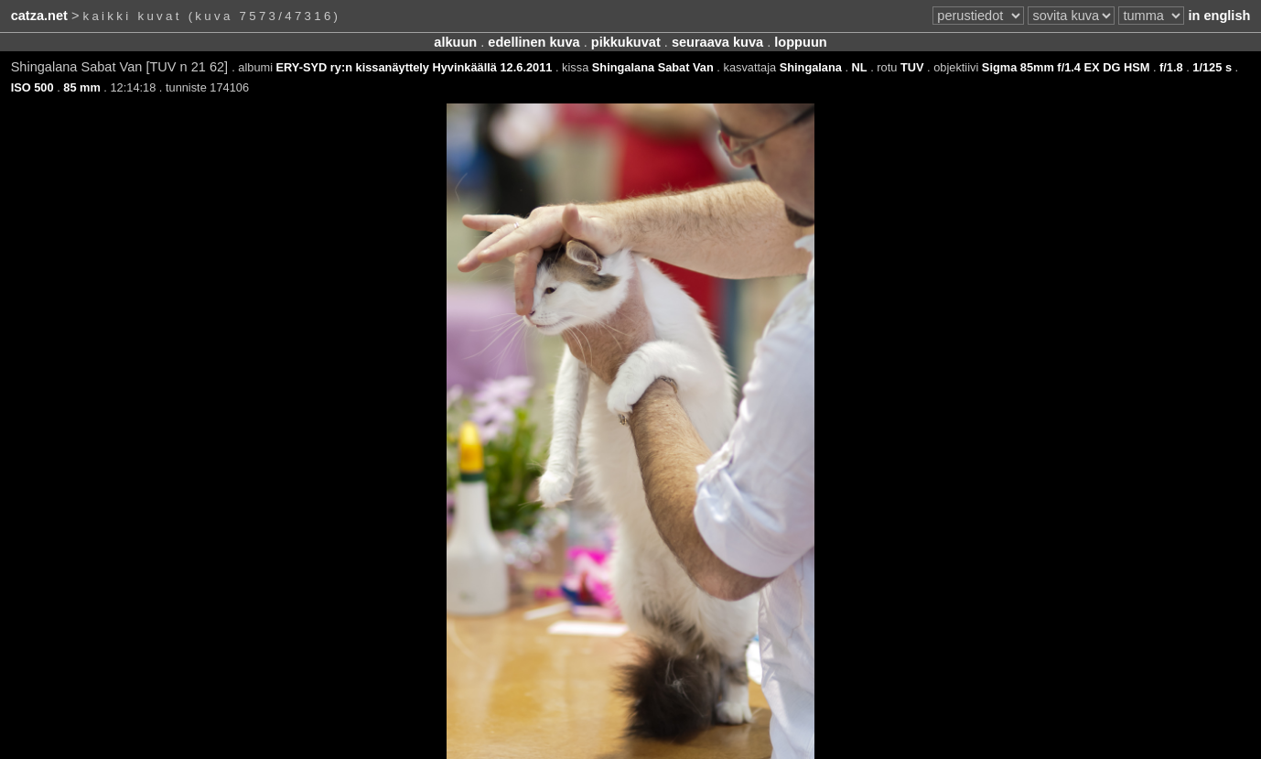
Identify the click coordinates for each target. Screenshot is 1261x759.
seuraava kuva (717, 42)
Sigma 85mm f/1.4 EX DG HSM (1065, 67)
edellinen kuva (533, 42)
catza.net (39, 15)
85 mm (82, 87)
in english (1219, 15)
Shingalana (811, 67)
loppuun (800, 42)
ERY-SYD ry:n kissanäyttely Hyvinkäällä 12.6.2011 (414, 67)
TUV (912, 67)
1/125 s (1212, 67)
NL (860, 67)
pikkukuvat (626, 42)
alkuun (455, 42)
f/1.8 (1171, 67)
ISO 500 (32, 87)
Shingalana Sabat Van (653, 67)
